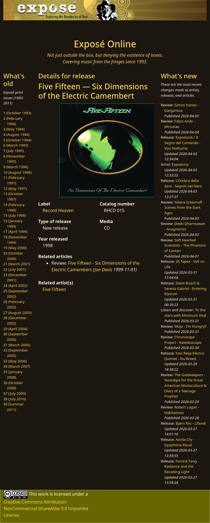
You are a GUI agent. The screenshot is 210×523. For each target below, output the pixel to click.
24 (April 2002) (15, 285)
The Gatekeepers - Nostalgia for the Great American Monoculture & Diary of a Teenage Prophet (185, 385)
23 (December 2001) (15, 277)
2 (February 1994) (12, 121)
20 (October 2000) (13, 256)
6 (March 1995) (15, 145)
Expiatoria (180, 164)
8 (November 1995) (14, 159)
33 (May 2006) (15, 361)
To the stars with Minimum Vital (185, 312)
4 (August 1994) (16, 134)
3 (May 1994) (14, 129)
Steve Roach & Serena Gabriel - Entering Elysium (185, 288)
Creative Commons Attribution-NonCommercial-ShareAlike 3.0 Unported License (46, 508)
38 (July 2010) (14, 398)
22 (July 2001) (14, 269)
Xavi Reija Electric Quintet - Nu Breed (184, 356)
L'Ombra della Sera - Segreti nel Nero (183, 183)
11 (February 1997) (14, 180)
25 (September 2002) (15, 293)
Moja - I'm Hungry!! (190, 326)
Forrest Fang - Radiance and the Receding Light (181, 466)
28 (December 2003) (15, 320)
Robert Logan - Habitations (181, 410)
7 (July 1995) (13, 150)
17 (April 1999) (15, 231)
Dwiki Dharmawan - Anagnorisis (184, 226)
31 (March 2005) (16, 344)
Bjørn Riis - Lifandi (191, 423)
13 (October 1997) (13, 196)
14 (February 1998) (14, 207)
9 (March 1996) (15, 166)
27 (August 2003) (17, 312)
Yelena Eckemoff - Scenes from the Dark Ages (184, 207)
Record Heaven (58, 210)
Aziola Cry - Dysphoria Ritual (179, 442)
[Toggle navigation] (20, 27)
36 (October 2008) (13, 385)
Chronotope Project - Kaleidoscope (182, 340)
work (43, 494)
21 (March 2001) (16, 263)
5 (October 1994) (17, 140)
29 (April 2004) (15, 328)
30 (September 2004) (15, 336)
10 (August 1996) (17, 172)
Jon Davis (103, 270)
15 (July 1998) (14, 215)
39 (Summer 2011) (13, 407)
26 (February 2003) (14, 304)
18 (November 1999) (15, 240)
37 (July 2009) (14, 393)
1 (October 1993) (17, 112)
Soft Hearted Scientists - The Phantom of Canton (185, 245)
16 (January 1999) (12, 223)
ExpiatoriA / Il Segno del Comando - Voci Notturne (182, 142)
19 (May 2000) (15, 247)
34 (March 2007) (16, 366)
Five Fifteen (54, 289)
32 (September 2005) (15, 353)
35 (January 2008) (12, 374)
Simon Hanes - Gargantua (181, 107)
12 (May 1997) (15, 188)
